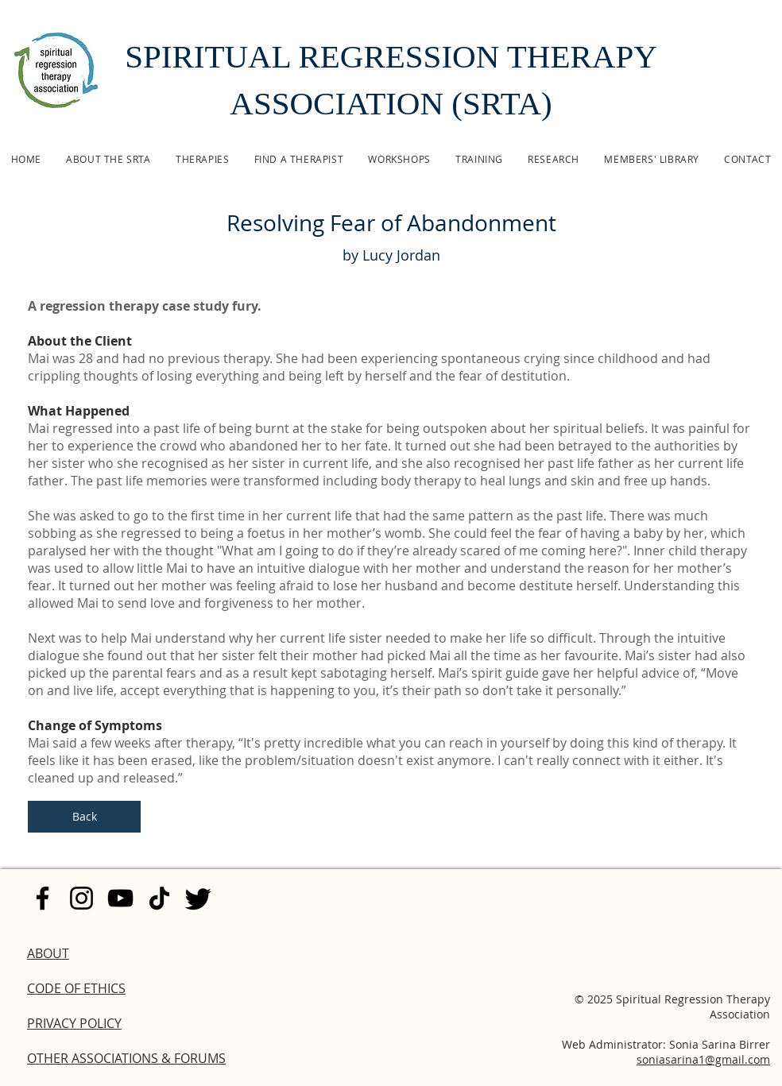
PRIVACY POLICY (74, 1023)
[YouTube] (120, 898)
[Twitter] (198, 898)
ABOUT (48, 953)
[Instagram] (81, 898)
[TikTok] (159, 898)
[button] (202, 159)
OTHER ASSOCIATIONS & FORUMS (126, 1058)
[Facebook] (42, 898)
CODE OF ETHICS (76, 988)
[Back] (84, 817)
